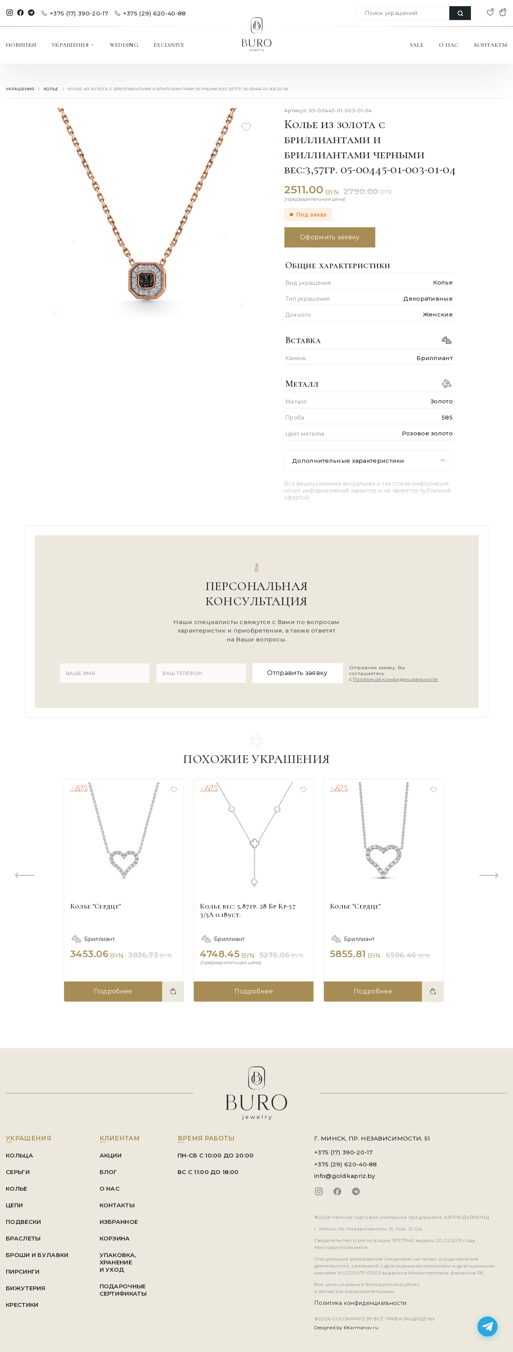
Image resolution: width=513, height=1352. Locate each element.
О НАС (449, 44)
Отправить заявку (297, 673)
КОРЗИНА (115, 1238)
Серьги (18, 1172)
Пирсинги (22, 1271)
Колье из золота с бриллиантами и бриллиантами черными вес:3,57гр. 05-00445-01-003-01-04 (178, 88)
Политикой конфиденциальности (395, 679)
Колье (51, 88)
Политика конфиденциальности (360, 1303)
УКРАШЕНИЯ (73, 44)
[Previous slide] (24, 876)
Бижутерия (26, 1288)
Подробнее (113, 991)
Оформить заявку (330, 237)
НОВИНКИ (21, 44)
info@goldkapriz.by (344, 1175)
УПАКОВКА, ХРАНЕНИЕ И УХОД (118, 1262)
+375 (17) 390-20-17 (74, 13)
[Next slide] (488, 876)
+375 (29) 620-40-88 (150, 13)
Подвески (23, 1221)
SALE (416, 44)
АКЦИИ (111, 1155)
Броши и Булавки (37, 1255)
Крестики (22, 1304)
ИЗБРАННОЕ (119, 1221)
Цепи (14, 1205)
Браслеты (23, 1238)
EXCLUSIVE (169, 44)
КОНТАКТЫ (490, 44)
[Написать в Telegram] (487, 1326)
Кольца (19, 1155)
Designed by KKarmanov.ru (346, 1327)
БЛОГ (108, 1172)
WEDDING (124, 44)
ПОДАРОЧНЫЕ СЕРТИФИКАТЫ (123, 1290)
